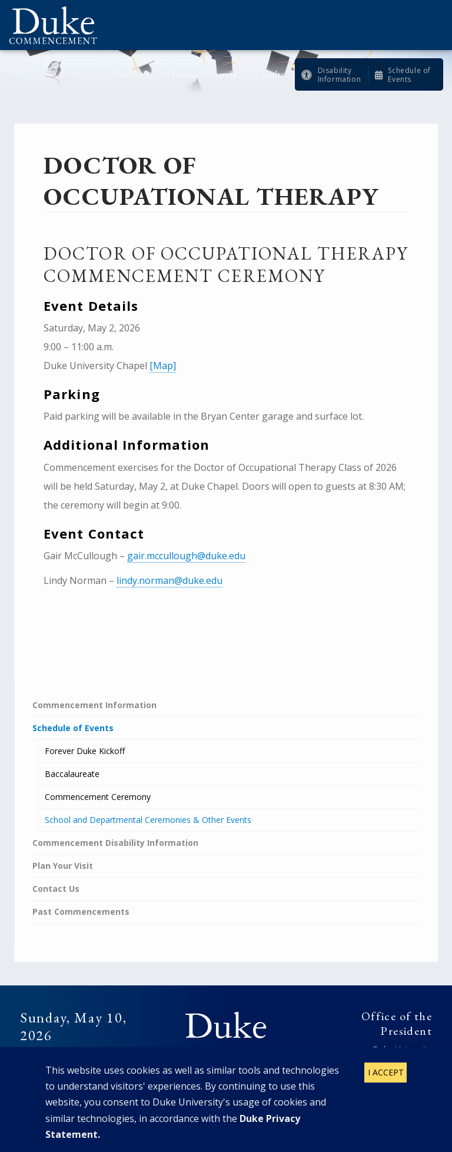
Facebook (190, 1065)
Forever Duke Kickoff (85, 750)
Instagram (238, 1065)
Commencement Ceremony (98, 796)
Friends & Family (202, 74)
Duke (226, 1026)
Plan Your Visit (62, 865)
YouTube (262, 1065)
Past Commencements (80, 911)
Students (130, 74)
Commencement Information (94, 705)
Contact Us (55, 888)
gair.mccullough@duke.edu (186, 555)
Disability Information (339, 75)
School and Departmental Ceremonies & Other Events (148, 819)
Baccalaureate (72, 773)
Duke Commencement (57, 25)
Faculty (270, 74)
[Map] (162, 365)
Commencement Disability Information (115, 842)
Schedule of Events (409, 75)
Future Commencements (67, 1056)
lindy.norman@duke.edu (169, 580)
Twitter (214, 1065)
